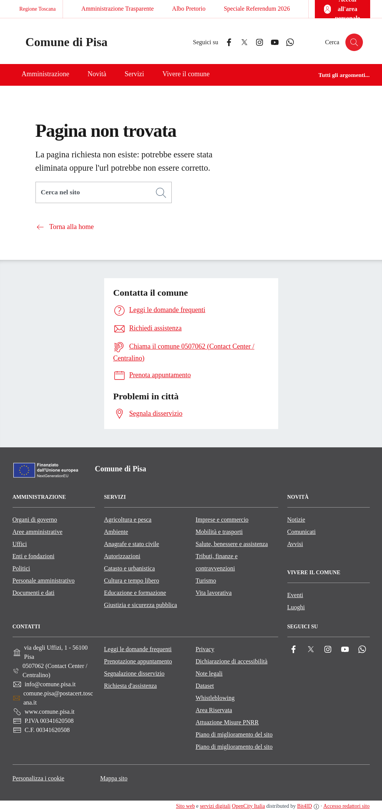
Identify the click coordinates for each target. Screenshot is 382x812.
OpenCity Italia (248, 806)
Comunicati (301, 532)
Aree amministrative (38, 532)
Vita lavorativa (214, 592)
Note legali (209, 673)
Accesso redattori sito (346, 806)
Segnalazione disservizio (134, 673)
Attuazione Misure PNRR (227, 722)
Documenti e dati (34, 592)
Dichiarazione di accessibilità (232, 661)
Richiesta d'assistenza (130, 685)
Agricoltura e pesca (128, 519)
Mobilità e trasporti (219, 532)
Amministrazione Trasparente (117, 8)
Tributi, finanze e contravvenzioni (217, 562)
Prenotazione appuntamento (138, 661)
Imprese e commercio (222, 519)
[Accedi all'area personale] (343, 9)
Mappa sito (113, 778)
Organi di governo (35, 519)
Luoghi (296, 607)
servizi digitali (215, 806)
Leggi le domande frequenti (138, 649)
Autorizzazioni (122, 556)
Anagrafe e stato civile (131, 544)
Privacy (205, 649)
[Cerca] (161, 193)
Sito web (185, 806)
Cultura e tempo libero (131, 580)
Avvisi (295, 544)
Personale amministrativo (44, 580)
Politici (21, 568)
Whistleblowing (215, 698)
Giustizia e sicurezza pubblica (140, 605)
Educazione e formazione (135, 592)
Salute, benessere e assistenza (232, 544)
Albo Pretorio (189, 8)
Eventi (295, 595)
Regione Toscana (37, 9)
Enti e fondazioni (34, 556)
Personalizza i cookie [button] (38, 778)
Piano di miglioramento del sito (234, 734)
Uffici (20, 544)
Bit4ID (304, 806)
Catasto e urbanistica (129, 568)
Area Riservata (214, 710)
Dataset (205, 685)
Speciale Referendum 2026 (257, 8)
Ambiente (116, 532)
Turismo (206, 580)
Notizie (296, 519)
